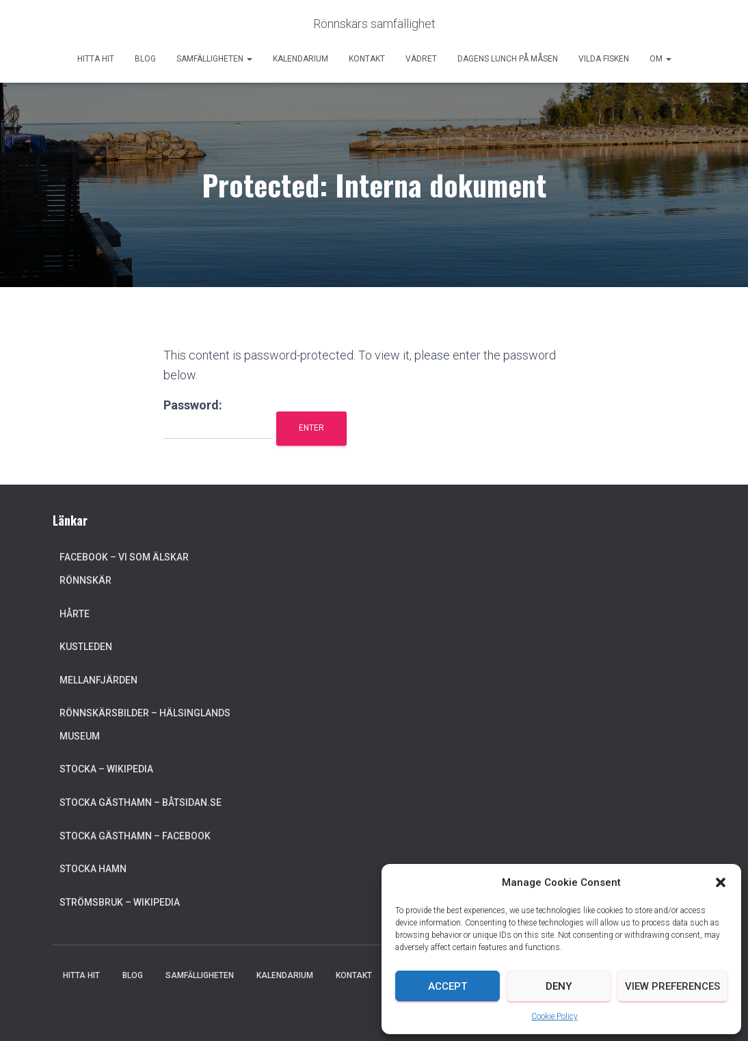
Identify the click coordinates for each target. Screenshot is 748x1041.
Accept (447, 986)
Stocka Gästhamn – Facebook (135, 835)
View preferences (672, 986)
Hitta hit (95, 59)
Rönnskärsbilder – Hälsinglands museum (144, 724)
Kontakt (367, 59)
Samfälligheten (214, 59)
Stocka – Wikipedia (106, 768)
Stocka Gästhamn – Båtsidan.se (140, 802)
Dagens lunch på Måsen (507, 59)
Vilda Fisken (603, 59)
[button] (720, 882)
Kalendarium (300, 59)
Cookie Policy (554, 1016)
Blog (145, 59)
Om (660, 59)
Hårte (74, 613)
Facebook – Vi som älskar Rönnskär (124, 569)
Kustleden (85, 646)
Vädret (421, 59)
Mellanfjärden (98, 680)
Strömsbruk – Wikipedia (119, 902)
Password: (218, 419)
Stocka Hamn (92, 868)
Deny (559, 986)
